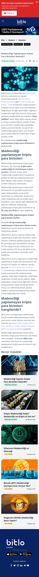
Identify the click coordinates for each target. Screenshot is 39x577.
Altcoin (27, 44)
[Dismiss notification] (37, 2)
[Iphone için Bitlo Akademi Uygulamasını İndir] (12, 554)
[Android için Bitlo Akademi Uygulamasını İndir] (25, 554)
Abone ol (9, 13)
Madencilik (18, 44)
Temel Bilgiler (7, 44)
